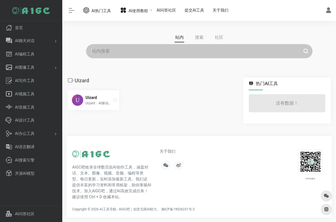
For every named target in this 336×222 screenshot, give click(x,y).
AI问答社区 (166, 10)
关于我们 (220, 10)
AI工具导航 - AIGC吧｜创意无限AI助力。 (130, 209)
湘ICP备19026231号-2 (178, 209)
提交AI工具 (194, 10)
